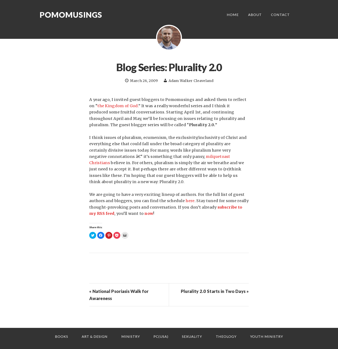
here (190, 200)
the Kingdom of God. (117, 105)
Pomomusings (71, 14)
